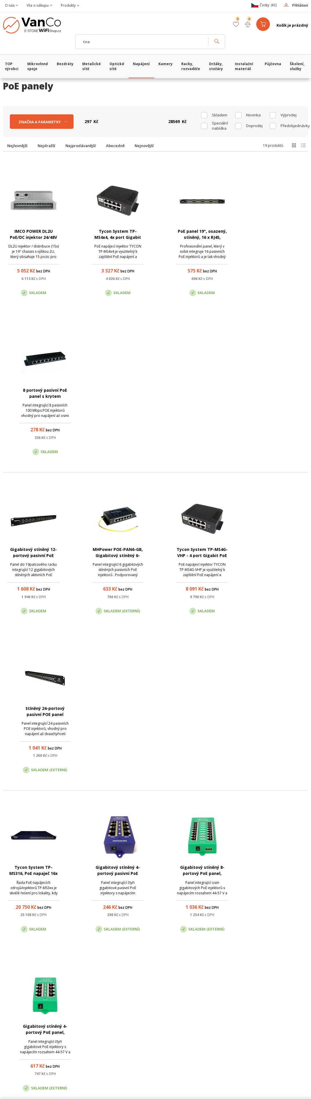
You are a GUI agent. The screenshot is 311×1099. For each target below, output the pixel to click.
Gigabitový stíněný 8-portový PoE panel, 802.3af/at (196, 556)
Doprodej (254, 125)
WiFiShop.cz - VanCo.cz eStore (36, 25)
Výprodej (289, 115)
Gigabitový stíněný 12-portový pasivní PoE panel (32, 396)
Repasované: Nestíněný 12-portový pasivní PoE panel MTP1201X (114, 874)
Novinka (253, 115)
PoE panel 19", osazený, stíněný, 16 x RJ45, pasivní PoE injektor (196, 237)
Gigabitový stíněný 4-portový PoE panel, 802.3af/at (279, 556)
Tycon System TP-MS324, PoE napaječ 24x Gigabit (196, 874)
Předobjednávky (292, 125)
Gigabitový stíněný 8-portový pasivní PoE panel (114, 715)
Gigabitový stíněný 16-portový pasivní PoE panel (196, 715)
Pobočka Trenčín (252, 1000)
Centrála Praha (103, 1000)
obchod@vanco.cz (263, 970)
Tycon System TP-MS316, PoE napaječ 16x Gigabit (32, 556)
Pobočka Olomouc (180, 1000)
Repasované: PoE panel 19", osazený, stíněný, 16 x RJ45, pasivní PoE (32, 874)
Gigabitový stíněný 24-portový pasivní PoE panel (278, 715)
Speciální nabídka (220, 125)
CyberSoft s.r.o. (89, 1091)
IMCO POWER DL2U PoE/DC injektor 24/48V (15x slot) (32, 237)
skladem (219, 115)
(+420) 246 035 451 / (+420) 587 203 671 (182, 970)
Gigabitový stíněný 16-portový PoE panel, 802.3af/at (32, 715)
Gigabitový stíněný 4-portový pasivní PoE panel (114, 556)
